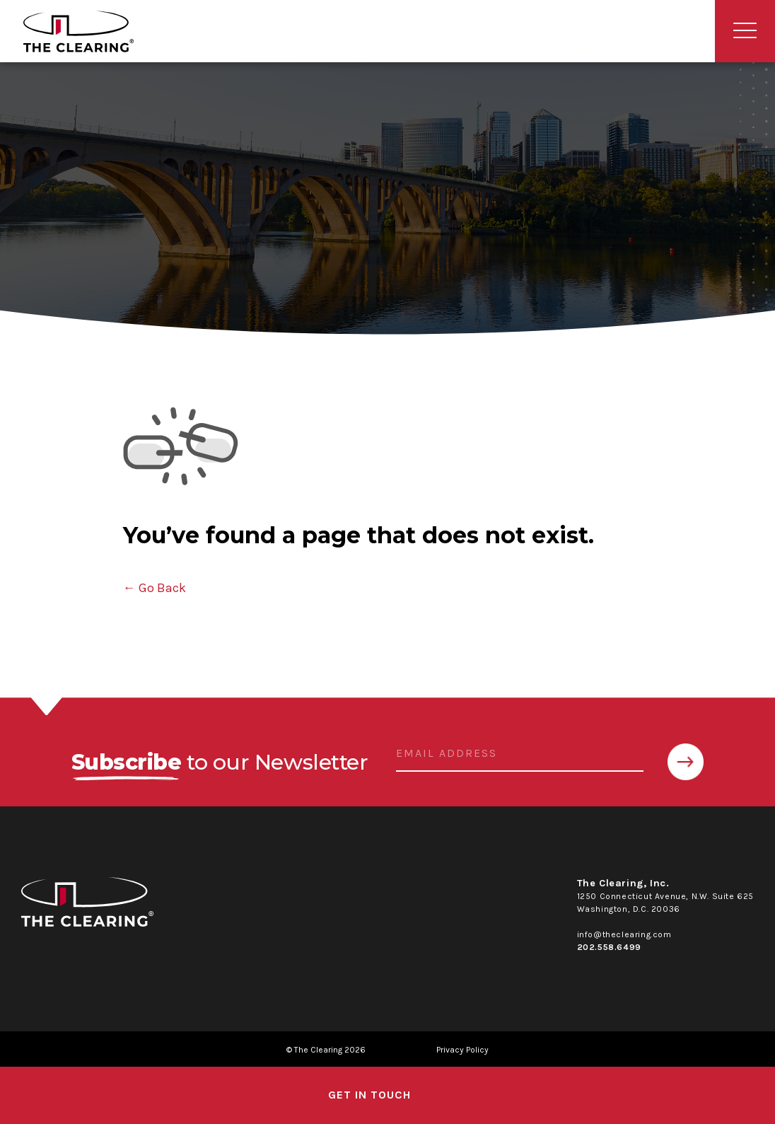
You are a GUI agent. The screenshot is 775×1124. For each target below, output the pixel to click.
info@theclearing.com (624, 934)
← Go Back (154, 588)
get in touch (369, 1094)
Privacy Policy (462, 1050)
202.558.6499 (609, 947)
